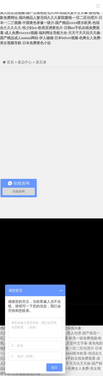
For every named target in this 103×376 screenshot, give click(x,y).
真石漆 (41, 62)
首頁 (10, 62)
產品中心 (25, 62)
